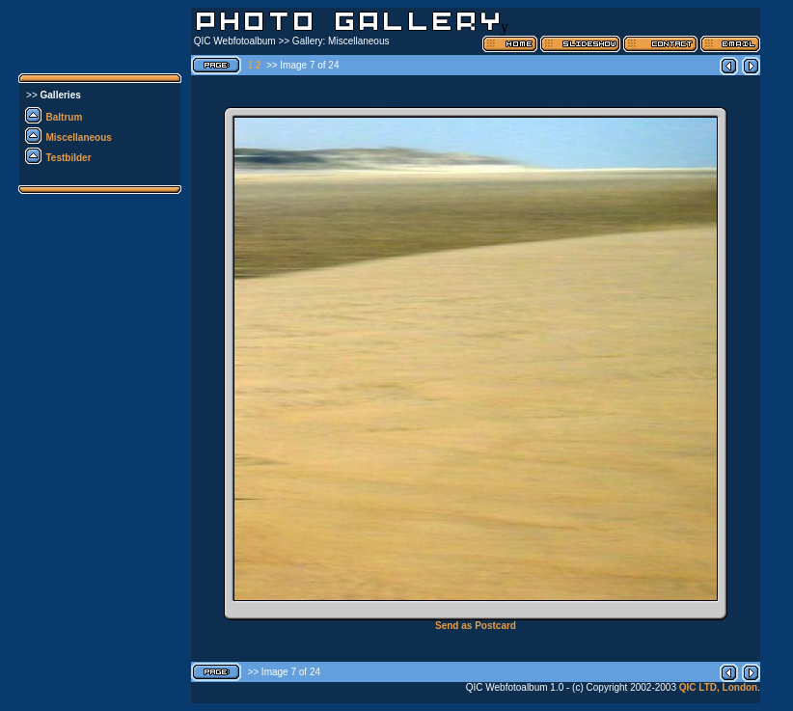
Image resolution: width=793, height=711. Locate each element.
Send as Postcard (475, 625)
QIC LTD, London (718, 687)
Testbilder (69, 157)
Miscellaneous (79, 137)
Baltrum (64, 117)
